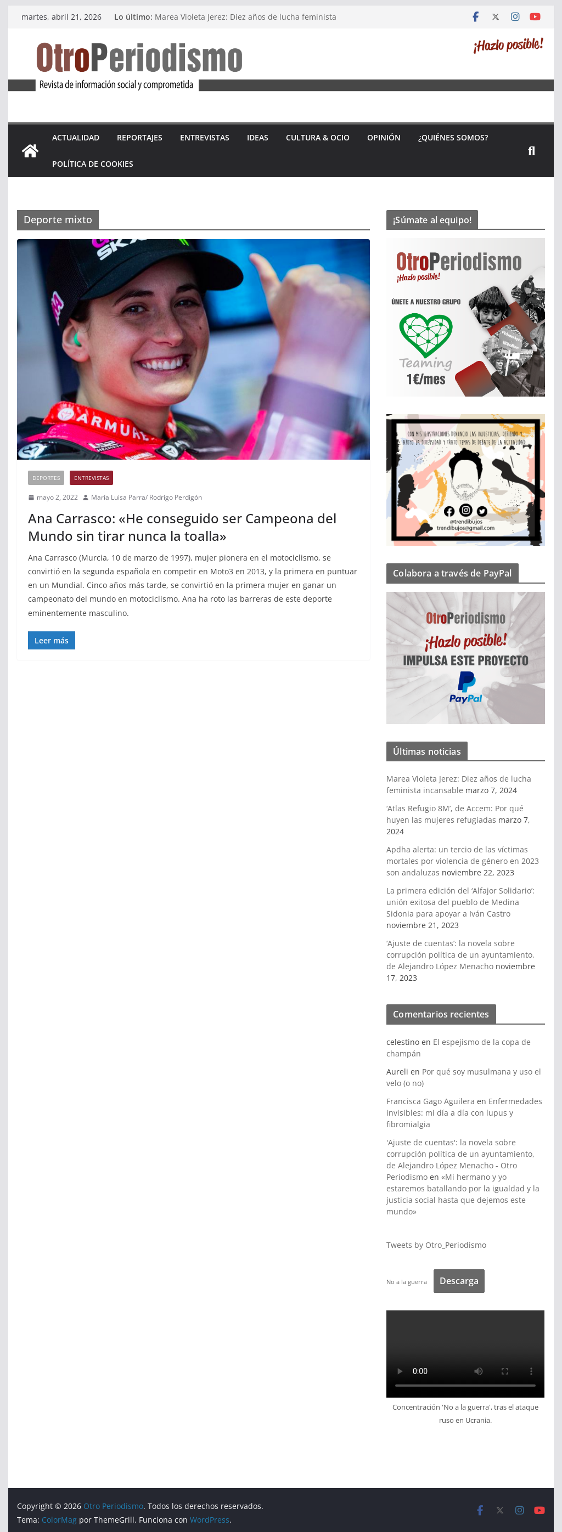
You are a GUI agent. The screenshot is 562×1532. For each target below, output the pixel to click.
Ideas (257, 137)
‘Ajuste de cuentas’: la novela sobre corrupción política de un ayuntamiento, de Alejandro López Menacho (460, 954)
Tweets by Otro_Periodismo (436, 1245)
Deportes (46, 478)
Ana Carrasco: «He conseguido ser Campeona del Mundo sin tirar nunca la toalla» (182, 526)
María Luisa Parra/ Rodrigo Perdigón (146, 497)
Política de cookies (92, 164)
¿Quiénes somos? (453, 137)
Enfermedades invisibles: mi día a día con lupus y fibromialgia (464, 1112)
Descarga (459, 1281)
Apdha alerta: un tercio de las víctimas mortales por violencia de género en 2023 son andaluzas (462, 861)
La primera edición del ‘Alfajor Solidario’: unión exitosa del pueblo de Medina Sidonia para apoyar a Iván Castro (460, 902)
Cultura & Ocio (318, 137)
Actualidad (75, 137)
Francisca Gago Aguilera (430, 1101)
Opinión (384, 137)
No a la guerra (406, 1281)
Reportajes (139, 137)
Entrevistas (204, 137)
